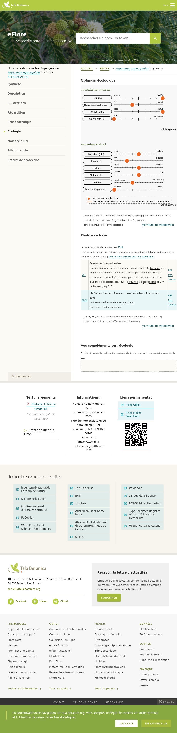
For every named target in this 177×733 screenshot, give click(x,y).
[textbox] (113, 38)
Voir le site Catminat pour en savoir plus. (131, 256)
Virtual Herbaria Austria (142, 526)
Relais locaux (16, 667)
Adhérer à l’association (154, 660)
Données (146, 623)
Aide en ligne (115, 702)
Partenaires (147, 649)
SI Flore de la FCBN (30, 499)
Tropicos (78, 503)
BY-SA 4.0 (166, 701)
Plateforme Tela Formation (66, 667)
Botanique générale (107, 634)
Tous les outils (58, 688)
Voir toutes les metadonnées (158, 224)
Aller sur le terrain (19, 677)
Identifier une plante (21, 650)
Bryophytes (102, 640)
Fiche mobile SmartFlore (131, 414)
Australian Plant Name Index (87, 512)
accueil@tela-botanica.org (24, 589)
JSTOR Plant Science (140, 496)
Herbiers (13, 645)
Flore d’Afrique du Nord (110, 656)
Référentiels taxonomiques (66, 672)
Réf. (170, 270)
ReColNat (24, 518)
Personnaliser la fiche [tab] (39, 432)
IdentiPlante (57, 656)
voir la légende (168, 129)
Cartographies (149, 674)
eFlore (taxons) (58, 645)
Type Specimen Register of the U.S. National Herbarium (142, 514)
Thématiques (17, 623)
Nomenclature (18, 141)
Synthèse (14, 84)
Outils (54, 623)
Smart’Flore (56, 677)
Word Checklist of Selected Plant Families (33, 527)
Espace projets (104, 629)
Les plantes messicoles (22, 656)
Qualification (148, 629)
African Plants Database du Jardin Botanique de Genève (88, 525)
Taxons (172, 279)
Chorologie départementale (113, 645)
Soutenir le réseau (151, 654)
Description (16, 93)
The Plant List (81, 488)
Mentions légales (85, 702)
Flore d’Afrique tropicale (110, 667)
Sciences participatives (22, 672)
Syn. (170, 274)
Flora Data (15, 640)
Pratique (146, 669)
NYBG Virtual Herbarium (142, 503)
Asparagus (15, 72)
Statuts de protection (23, 160)
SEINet (77, 537)
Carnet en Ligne (59, 634)
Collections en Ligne (62, 640)
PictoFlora (55, 661)
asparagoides (31, 72)
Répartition (16, 112)
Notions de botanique (109, 672)
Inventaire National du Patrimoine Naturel (33, 489)
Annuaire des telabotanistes (67, 629)
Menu (169, 5)
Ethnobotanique (19, 122)
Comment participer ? (22, 634)
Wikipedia (133, 488)
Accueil (87, 68)
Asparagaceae (18, 77)
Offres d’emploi (149, 680)
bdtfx (104, 68)
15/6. (120, 247)
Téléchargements (151, 634)
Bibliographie (18, 150)
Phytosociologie (18, 661)
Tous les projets (105, 688)
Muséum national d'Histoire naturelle (31, 508)
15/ (84, 274)
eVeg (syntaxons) (60, 650)
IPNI (75, 496)
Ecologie (14, 131)
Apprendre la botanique (23, 629)
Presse (144, 685)
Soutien (145, 643)
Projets (100, 623)
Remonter (22, 376)
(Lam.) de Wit (117, 60)
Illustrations (17, 103)
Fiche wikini (130, 405)
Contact (59, 702)
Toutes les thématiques (23, 688)
